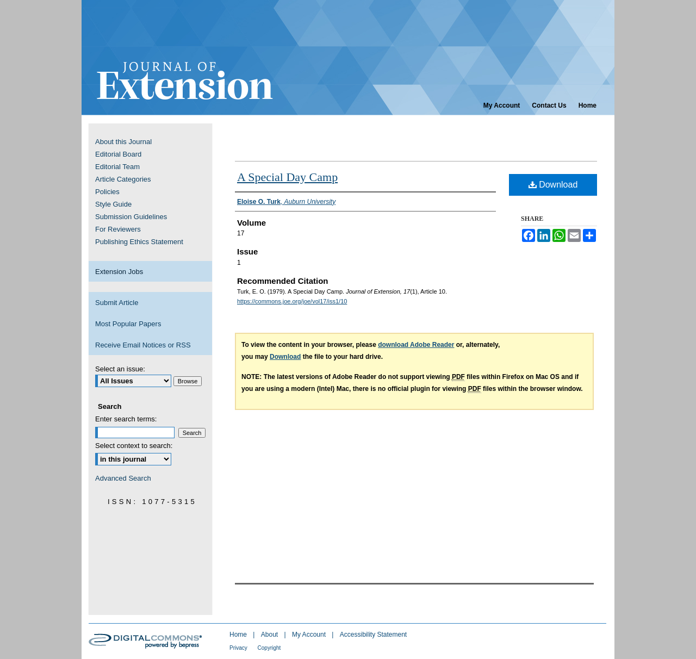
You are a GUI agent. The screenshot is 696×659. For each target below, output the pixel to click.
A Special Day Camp (287, 177)
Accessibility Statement (373, 634)
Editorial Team (117, 167)
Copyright (269, 648)
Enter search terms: (126, 419)
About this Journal (123, 142)
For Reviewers (118, 229)
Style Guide (113, 204)
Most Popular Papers (128, 324)
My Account (309, 634)
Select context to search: (133, 446)
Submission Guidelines (131, 217)
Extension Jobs (119, 272)
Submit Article (116, 303)
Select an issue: (120, 369)
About (270, 634)
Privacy (239, 648)
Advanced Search (123, 478)
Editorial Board (118, 154)
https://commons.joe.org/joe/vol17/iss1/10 (292, 301)
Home (238, 634)
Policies (107, 192)
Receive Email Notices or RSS (143, 345)
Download (553, 184)
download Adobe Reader (416, 345)
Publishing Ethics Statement (139, 242)
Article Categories (123, 179)
